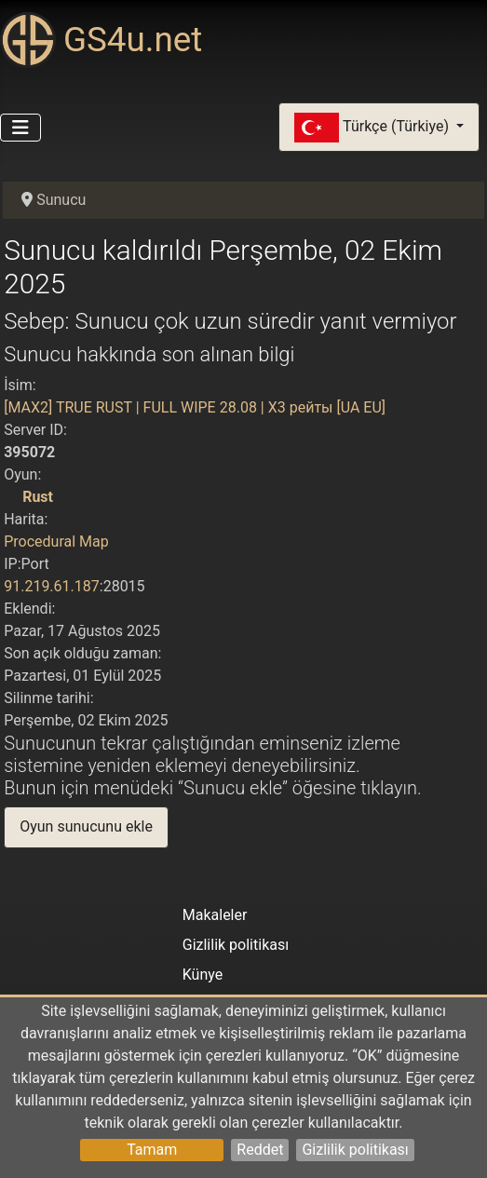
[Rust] (11, 497)
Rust (37, 497)
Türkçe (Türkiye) (373, 127)
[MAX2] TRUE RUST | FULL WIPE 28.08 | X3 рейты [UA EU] (195, 407)
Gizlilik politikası (355, 1149)
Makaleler (215, 915)
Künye (203, 974)
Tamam (152, 1149)
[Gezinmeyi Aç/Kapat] (20, 128)
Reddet (260, 1149)
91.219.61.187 (52, 586)
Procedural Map (56, 541)
